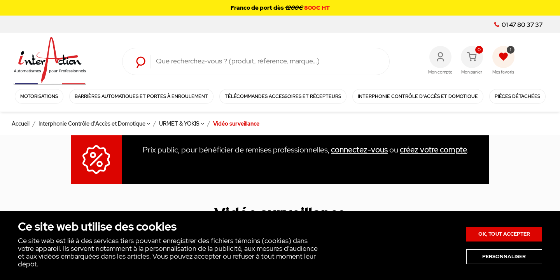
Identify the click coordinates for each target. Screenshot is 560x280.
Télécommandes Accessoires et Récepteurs (283, 96)
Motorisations (39, 96)
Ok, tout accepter (504, 234)
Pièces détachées (517, 96)
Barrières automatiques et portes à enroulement (141, 96)
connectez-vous (359, 150)
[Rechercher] (267, 61)
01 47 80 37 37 (518, 25)
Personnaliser (504, 256)
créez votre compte (433, 150)
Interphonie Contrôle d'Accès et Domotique (418, 96)
